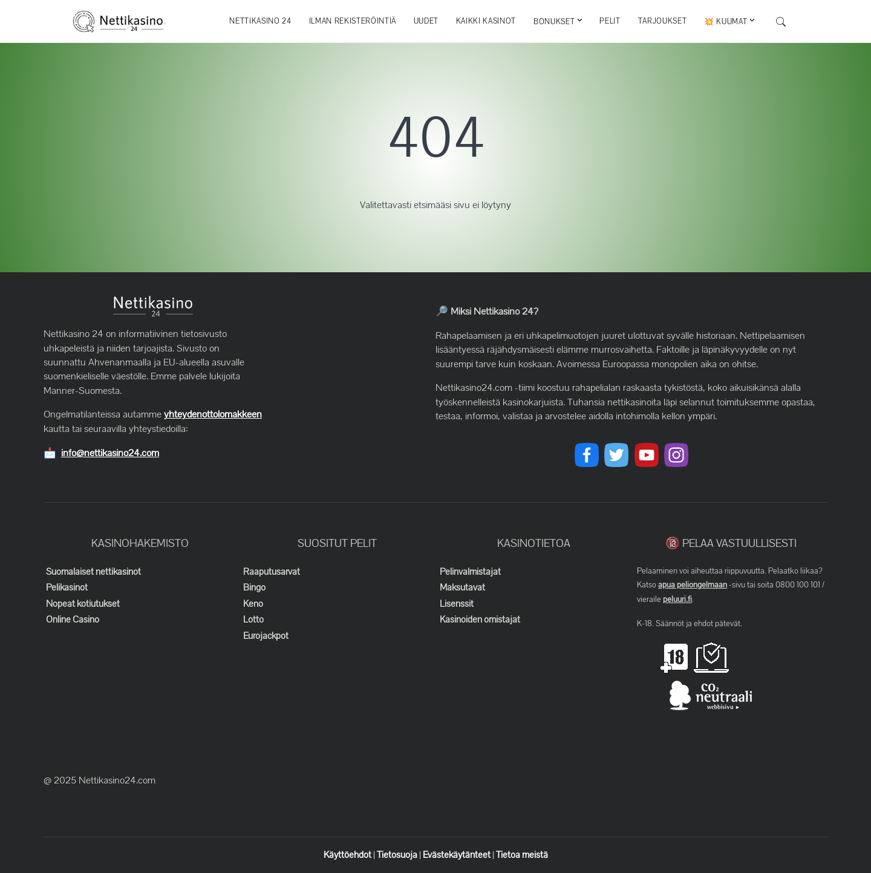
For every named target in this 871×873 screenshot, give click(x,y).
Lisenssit (457, 604)
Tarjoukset (662, 21)
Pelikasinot (67, 587)
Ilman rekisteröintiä (352, 21)
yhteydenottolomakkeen (213, 414)
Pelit (609, 21)
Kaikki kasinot (486, 21)
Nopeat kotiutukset (83, 604)
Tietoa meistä (522, 855)
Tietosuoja (398, 855)
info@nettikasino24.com (110, 453)
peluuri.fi (677, 599)
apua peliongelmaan (692, 585)
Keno (253, 604)
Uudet (426, 21)
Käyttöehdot (348, 855)
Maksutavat (462, 587)
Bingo (254, 587)
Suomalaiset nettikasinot (93, 572)
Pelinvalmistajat (470, 572)
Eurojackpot (266, 636)
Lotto (253, 619)
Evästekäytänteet (457, 855)
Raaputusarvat (271, 572)
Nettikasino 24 (260, 21)
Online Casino (72, 619)
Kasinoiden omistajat (480, 619)
